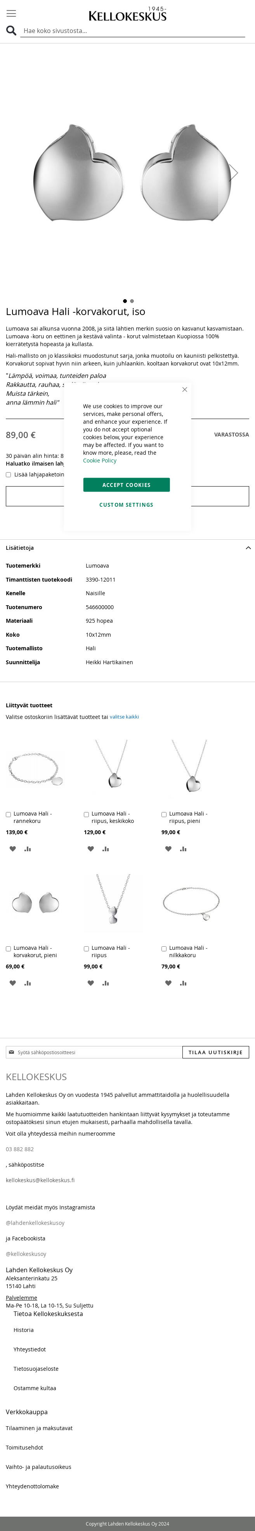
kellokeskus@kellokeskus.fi (40, 1180)
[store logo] (128, 13)
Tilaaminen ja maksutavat (39, 1428)
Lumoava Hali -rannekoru (33, 817)
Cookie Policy (99, 460)
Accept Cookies (126, 484)
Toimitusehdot (24, 1447)
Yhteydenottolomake (32, 1486)
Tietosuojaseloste (36, 1368)
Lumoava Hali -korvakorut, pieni (35, 951)
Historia (24, 1330)
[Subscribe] (215, 1052)
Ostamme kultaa (35, 1388)
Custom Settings (126, 504)
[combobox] (132, 31)
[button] (233, 172)
